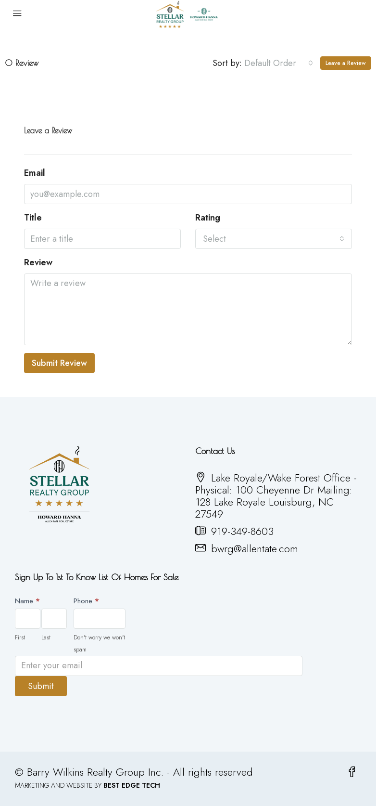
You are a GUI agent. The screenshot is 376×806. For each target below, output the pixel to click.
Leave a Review (346, 63)
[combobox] (278, 63)
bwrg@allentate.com (254, 548)
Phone (86, 601)
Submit (41, 686)
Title (33, 218)
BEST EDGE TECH (131, 785)
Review (38, 263)
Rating (207, 218)
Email (34, 173)
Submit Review (59, 363)
